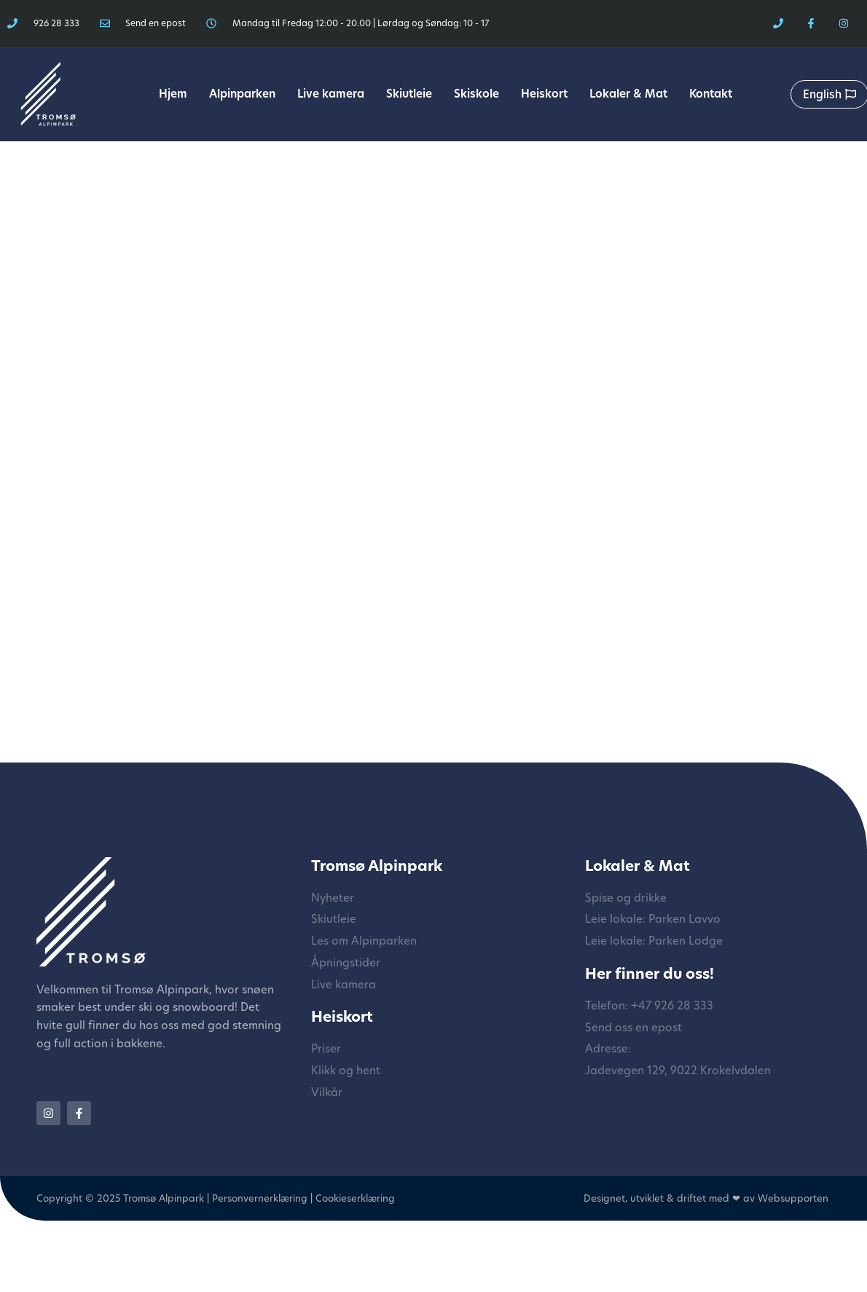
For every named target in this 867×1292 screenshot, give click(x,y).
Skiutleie (409, 93)
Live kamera (330, 93)
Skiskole (476, 93)
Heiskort (544, 93)
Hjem (173, 93)
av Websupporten (785, 1198)
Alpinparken (242, 93)
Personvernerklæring (259, 1198)
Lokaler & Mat (628, 93)
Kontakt (710, 93)
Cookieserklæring (355, 1198)
